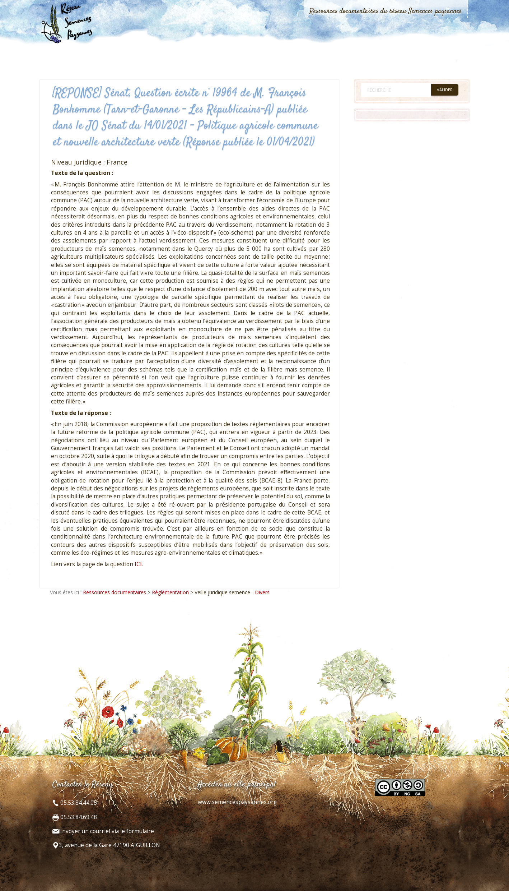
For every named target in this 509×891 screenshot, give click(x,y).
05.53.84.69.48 (78, 817)
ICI (138, 564)
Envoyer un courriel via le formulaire (106, 831)
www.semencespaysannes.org (237, 802)
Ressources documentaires (114, 592)
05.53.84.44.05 (78, 803)
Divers (262, 592)
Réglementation (170, 592)
